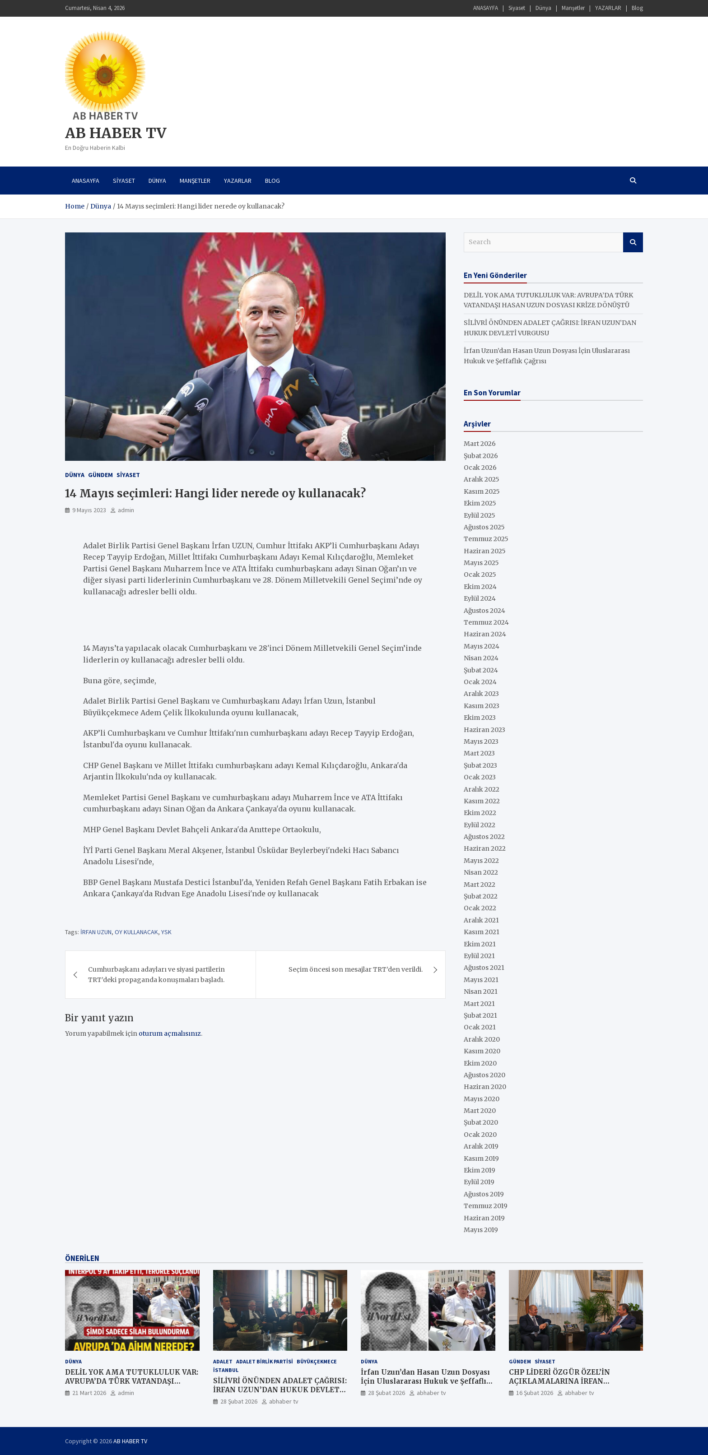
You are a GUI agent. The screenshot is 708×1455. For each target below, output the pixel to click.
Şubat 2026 (481, 456)
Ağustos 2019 (484, 1194)
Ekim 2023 (480, 718)
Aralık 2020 (482, 1039)
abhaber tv (283, 1401)
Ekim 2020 (480, 1063)
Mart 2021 (479, 1004)
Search (633, 242)
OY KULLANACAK (136, 932)
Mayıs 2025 (481, 563)
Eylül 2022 (479, 825)
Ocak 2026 (480, 467)
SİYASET (128, 475)
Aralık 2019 (481, 1146)
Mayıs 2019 (481, 1230)
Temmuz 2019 (486, 1206)
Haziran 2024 (485, 634)
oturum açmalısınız (170, 1033)
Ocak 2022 (480, 908)
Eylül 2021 (479, 956)
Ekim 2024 (480, 587)
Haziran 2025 (485, 551)
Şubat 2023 (480, 765)
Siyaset (516, 8)
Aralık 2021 (481, 920)
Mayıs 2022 (481, 861)
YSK (166, 932)
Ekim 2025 (480, 503)
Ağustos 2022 (484, 837)
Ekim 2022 (480, 813)
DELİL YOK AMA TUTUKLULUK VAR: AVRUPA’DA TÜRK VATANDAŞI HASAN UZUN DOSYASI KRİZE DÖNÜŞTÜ (131, 1385)
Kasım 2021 (481, 932)
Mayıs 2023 (481, 741)
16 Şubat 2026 (534, 1393)
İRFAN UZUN (96, 932)
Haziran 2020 (485, 1087)
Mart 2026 (480, 444)
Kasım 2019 (481, 1158)
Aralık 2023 (481, 694)
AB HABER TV (115, 133)
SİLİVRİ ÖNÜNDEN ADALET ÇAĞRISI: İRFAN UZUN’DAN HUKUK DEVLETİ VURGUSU (280, 1389)
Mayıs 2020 (481, 1099)
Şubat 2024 (481, 670)
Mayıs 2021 (481, 980)
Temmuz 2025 (486, 539)
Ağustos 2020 (484, 1075)
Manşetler (573, 8)
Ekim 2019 (479, 1170)
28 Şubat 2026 (238, 1401)
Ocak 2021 (480, 1027)
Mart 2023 (479, 753)
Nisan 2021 (481, 991)
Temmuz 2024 (486, 622)
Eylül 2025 (479, 515)
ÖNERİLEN (82, 1258)
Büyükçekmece (317, 1361)
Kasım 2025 (482, 491)
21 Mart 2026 (89, 1393)
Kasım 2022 (482, 801)
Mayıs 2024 (481, 646)
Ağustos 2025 (484, 527)
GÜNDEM (100, 475)
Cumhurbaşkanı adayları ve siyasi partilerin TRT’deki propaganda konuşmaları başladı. (156, 974)
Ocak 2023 (480, 777)
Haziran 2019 (484, 1218)
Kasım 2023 (481, 706)
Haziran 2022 (485, 848)
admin (126, 510)
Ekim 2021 (480, 944)
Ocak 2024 (480, 682)
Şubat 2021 (480, 1015)
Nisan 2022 (481, 872)
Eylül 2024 (480, 598)
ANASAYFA (485, 8)
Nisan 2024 (481, 658)
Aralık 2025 (481, 479)
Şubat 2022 (481, 896)
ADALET (223, 1361)
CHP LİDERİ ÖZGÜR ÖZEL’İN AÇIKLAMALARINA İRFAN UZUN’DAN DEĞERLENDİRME (562, 1381)
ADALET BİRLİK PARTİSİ (264, 1361)
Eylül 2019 (479, 1182)
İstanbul (225, 1370)
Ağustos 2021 (484, 968)
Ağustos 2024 (484, 611)
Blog (637, 8)
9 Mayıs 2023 (89, 510)
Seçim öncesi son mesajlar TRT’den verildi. (356, 969)
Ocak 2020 (480, 1135)
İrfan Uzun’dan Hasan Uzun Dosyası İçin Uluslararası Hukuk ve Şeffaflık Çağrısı (426, 1381)
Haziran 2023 (484, 730)
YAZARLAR (608, 8)
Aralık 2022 (481, 789)
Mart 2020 (480, 1111)
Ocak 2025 (480, 574)
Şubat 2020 (481, 1122)
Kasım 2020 (482, 1051)
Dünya (543, 8)
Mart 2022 (479, 884)
